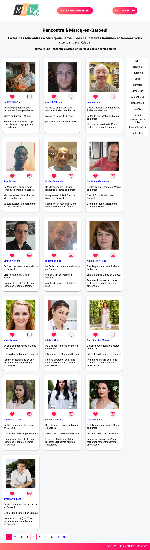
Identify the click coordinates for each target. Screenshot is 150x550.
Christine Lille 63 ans (98, 340)
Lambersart (137, 91)
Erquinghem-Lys (137, 127)
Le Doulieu (137, 133)
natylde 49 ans (94, 419)
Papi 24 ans (10, 181)
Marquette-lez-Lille (137, 121)
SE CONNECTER (125, 10)
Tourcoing (137, 72)
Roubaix (137, 66)
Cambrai (137, 84)
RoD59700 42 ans (13, 102)
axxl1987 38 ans (53, 102)
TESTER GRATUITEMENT (75, 10)
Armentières (137, 97)
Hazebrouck (137, 103)
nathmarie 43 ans (13, 419)
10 (64, 537)
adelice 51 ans (52, 340)
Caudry (137, 109)
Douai (137, 78)
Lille (137, 60)
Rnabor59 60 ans (54, 181)
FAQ (109, 546)
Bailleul (137, 115)
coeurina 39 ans (53, 419)
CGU (115, 546)
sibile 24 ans (10, 340)
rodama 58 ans (53, 260)
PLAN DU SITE (127, 546)
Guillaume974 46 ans (98, 181)
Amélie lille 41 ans (96, 260)
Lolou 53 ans (93, 102)
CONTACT (142, 546)
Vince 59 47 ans (12, 260)
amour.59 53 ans (12, 499)
